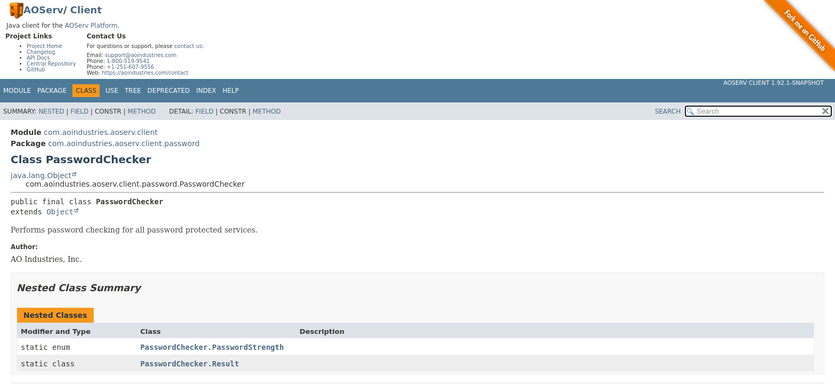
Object (59, 211)
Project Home (44, 46)
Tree (133, 90)
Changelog (41, 52)
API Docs (38, 58)
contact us (188, 46)
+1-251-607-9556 (130, 67)
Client (86, 9)
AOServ (43, 9)
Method (142, 111)
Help (231, 90)
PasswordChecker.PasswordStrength (212, 347)
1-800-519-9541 (128, 61)
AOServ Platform (91, 25)
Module (17, 90)
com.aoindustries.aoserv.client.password (124, 143)
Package (52, 90)
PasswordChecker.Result (189, 363)
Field (79, 111)
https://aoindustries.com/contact (145, 73)
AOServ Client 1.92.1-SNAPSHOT (773, 82)
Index (207, 90)
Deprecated (169, 90)
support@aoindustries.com (140, 55)
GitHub (36, 70)
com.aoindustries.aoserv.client (101, 132)
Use (111, 90)
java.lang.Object (41, 175)
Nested (51, 111)
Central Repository (51, 64)
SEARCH (668, 111)
